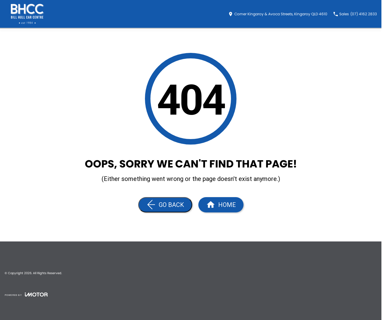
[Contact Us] (278, 14)
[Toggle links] (26, 294)
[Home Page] (27, 13)
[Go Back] (165, 204)
